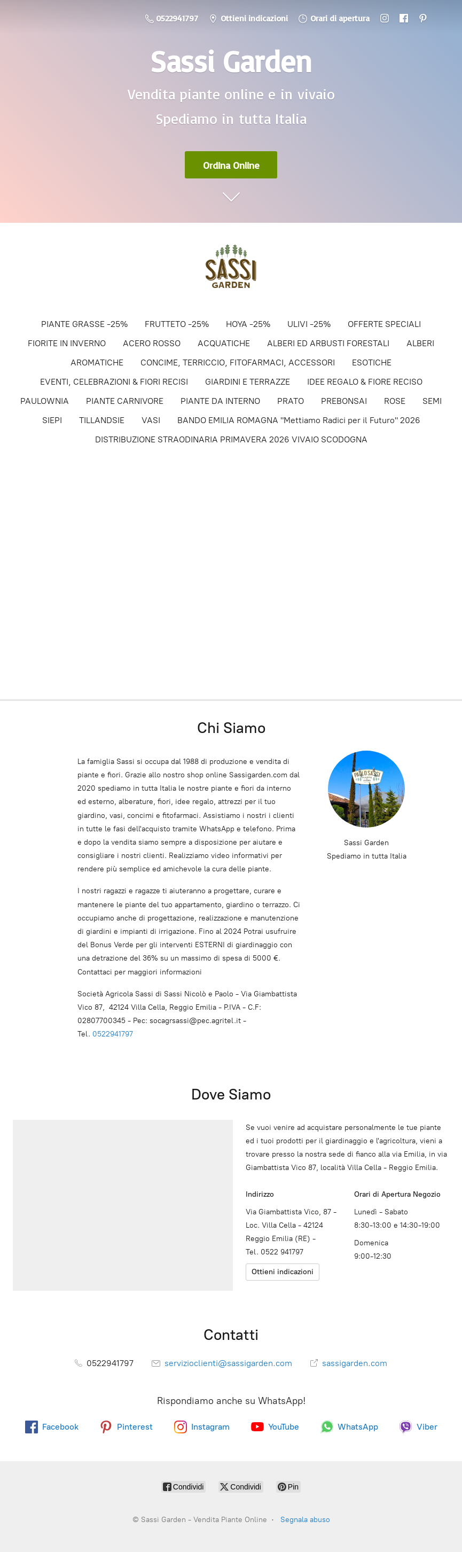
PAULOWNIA (44, 401)
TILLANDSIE (101, 420)
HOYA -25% (248, 324)
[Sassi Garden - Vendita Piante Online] (231, 270)
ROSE (394, 401)
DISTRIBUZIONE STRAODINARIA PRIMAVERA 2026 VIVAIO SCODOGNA (231, 439)
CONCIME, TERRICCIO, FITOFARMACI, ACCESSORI (237, 362)
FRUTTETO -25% (177, 324)
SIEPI (52, 420)
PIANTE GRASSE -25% (84, 324)
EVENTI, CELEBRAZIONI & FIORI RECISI (114, 382)
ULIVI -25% (309, 324)
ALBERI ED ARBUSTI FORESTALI (328, 343)
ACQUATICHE (224, 343)
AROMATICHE (97, 362)
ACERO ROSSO (152, 343)
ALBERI (420, 343)
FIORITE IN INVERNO (67, 343)
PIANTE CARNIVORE (124, 401)
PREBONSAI (344, 401)
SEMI (432, 401)
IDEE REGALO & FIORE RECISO (364, 382)
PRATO (290, 401)
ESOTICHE (371, 362)
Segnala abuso (305, 1519)
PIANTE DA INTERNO (220, 401)
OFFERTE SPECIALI (384, 324)
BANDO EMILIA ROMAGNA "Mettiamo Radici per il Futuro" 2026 (298, 420)
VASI (151, 420)
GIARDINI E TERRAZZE (247, 382)
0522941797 (112, 1034)
